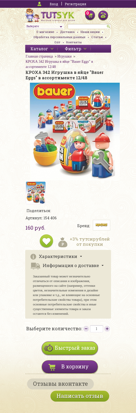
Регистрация (75, 4)
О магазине (45, 32)
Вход (54, 4)
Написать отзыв (79, 396)
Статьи (97, 37)
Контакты (74, 42)
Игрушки (64, 56)
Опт (57, 42)
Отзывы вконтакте (60, 383)
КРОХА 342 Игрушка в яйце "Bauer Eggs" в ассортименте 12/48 (59, 64)
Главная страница (39, 56)
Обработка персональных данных (59, 37)
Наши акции (90, 32)
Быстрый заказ (75, 347)
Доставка (67, 32)
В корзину (75, 366)
